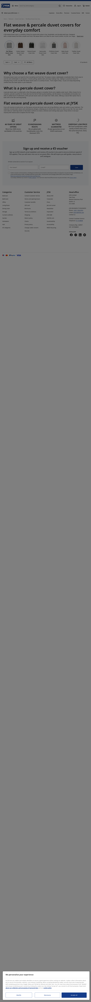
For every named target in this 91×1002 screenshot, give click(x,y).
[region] (46, 985)
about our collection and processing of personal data (22, 988)
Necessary (47, 995)
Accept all (74, 995)
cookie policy (47, 988)
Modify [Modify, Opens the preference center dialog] (19, 995)
